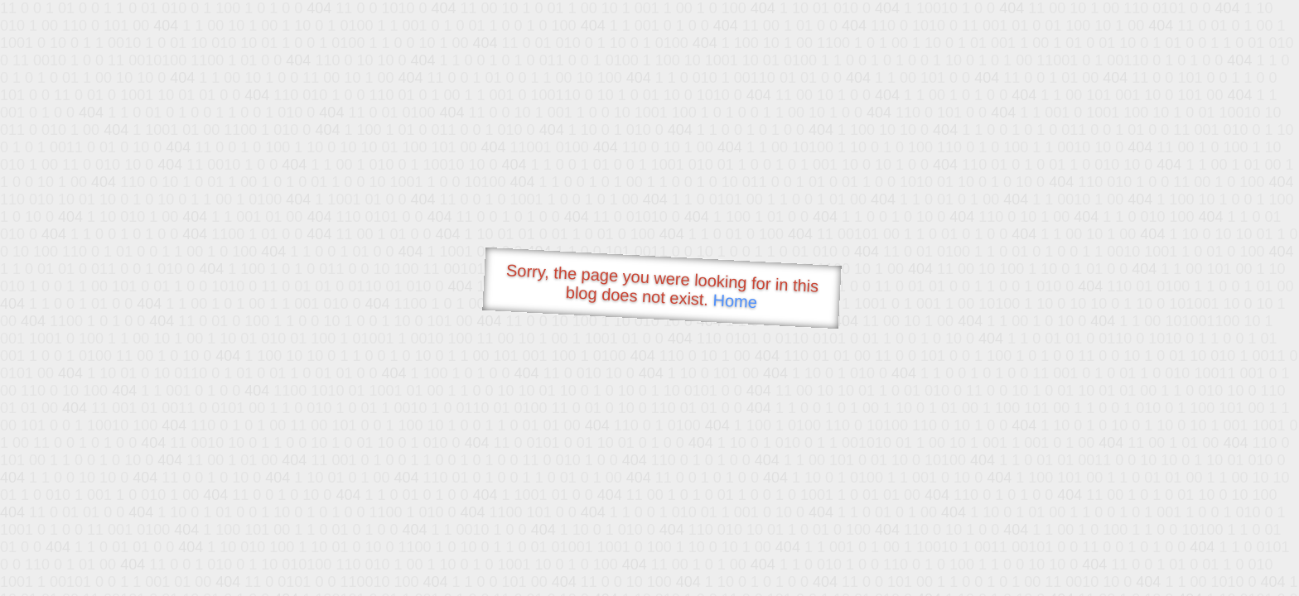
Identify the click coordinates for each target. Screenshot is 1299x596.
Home (734, 301)
